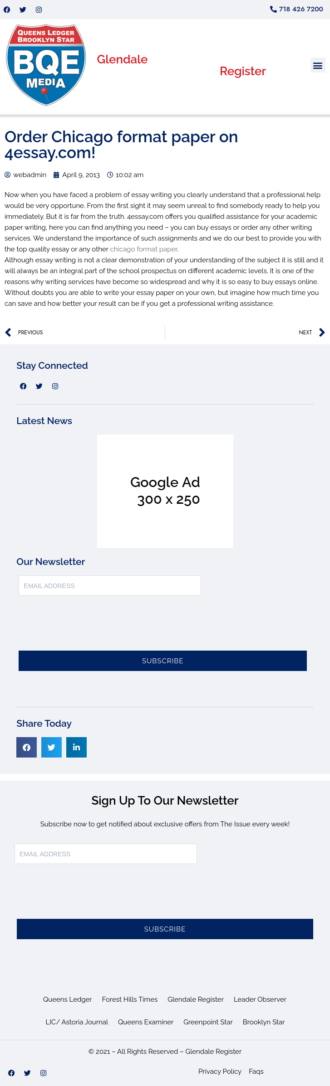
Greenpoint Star (208, 1022)
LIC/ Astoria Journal (76, 1022)
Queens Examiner (145, 1022)
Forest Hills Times (130, 999)
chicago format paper (143, 249)
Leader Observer (260, 999)
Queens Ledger (67, 999)
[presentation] (88, 628)
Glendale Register (195, 999)
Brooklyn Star (264, 1022)
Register (243, 71)
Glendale (122, 59)
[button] (317, 65)
